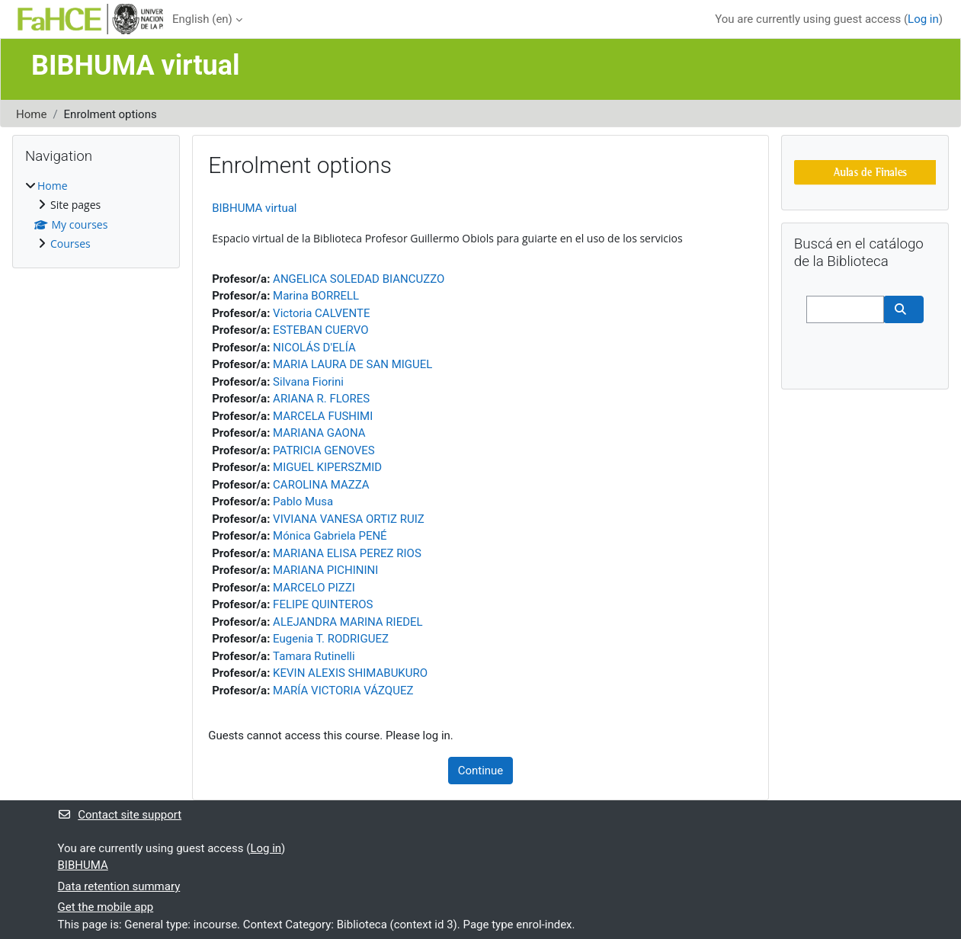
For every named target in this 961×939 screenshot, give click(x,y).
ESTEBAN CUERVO (320, 330)
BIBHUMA (83, 865)
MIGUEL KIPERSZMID (327, 467)
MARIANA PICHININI (325, 570)
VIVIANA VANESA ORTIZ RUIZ (348, 519)
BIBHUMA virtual (254, 208)
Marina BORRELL (316, 296)
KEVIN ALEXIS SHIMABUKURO (350, 673)
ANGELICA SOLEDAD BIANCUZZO (358, 279)
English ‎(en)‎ (202, 19)
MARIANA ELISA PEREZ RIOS (347, 553)
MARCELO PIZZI (314, 587)
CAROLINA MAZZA (321, 485)
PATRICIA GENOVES (324, 450)
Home (31, 114)
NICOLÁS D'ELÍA (314, 347)
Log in (923, 19)
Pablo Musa (303, 501)
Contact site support (120, 815)
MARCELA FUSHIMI (323, 416)
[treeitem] (96, 215)
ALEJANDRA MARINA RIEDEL (348, 622)
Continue (481, 770)
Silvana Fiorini (308, 382)
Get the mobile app (106, 907)
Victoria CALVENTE (321, 313)
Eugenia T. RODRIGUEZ (331, 639)
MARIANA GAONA (319, 433)
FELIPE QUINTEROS (323, 604)
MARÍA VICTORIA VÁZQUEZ (343, 690)
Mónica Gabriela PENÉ (330, 536)
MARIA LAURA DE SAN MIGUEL (352, 364)
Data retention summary (119, 886)
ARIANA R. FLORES (321, 398)
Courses (70, 243)
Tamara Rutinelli (314, 656)
